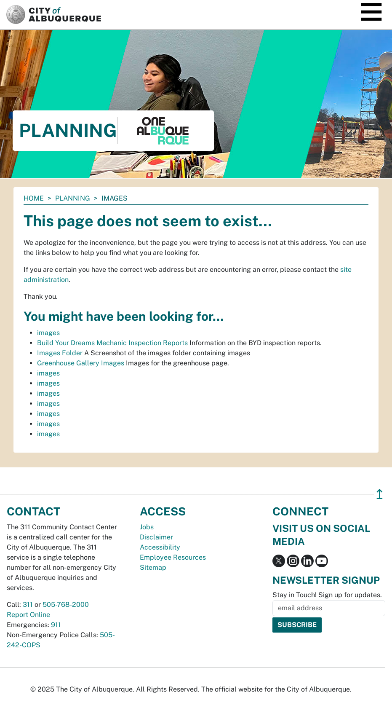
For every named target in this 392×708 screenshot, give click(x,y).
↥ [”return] (379, 494)
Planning (72, 198)
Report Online (28, 615)
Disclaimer (156, 537)
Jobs (147, 527)
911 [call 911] (56, 625)
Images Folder (60, 353)
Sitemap (153, 567)
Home (34, 198)
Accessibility (160, 547)
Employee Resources (173, 557)
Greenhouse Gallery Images (80, 363)
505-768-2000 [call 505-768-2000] (66, 605)
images (48, 333)
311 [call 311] (28, 605)
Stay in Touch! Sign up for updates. (327, 595)
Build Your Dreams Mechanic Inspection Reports (112, 343)
